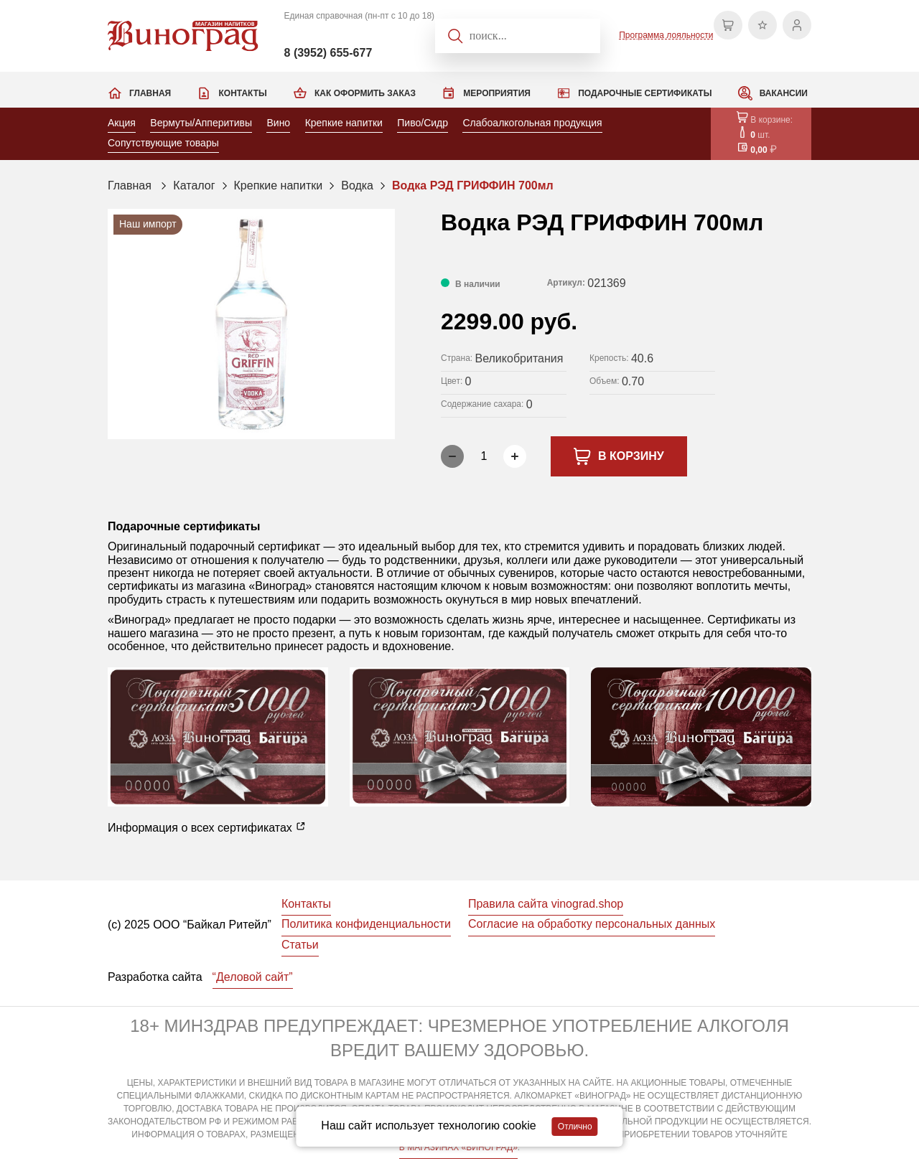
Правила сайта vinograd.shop (545, 904)
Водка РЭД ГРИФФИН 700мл (473, 185)
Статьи (300, 945)
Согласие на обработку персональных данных (591, 924)
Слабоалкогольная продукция (532, 122)
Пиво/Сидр (422, 122)
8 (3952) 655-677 (328, 53)
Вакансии (784, 93)
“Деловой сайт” (253, 977)
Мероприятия (497, 93)
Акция (122, 122)
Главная (150, 93)
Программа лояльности (666, 35)
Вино (278, 122)
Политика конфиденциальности (366, 924)
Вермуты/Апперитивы (201, 122)
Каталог (194, 185)
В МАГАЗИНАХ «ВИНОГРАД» (458, 1147)
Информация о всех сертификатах (207, 827)
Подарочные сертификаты (645, 93)
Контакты (242, 93)
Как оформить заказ (365, 93)
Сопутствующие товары (163, 143)
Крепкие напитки (344, 122)
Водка (357, 185)
